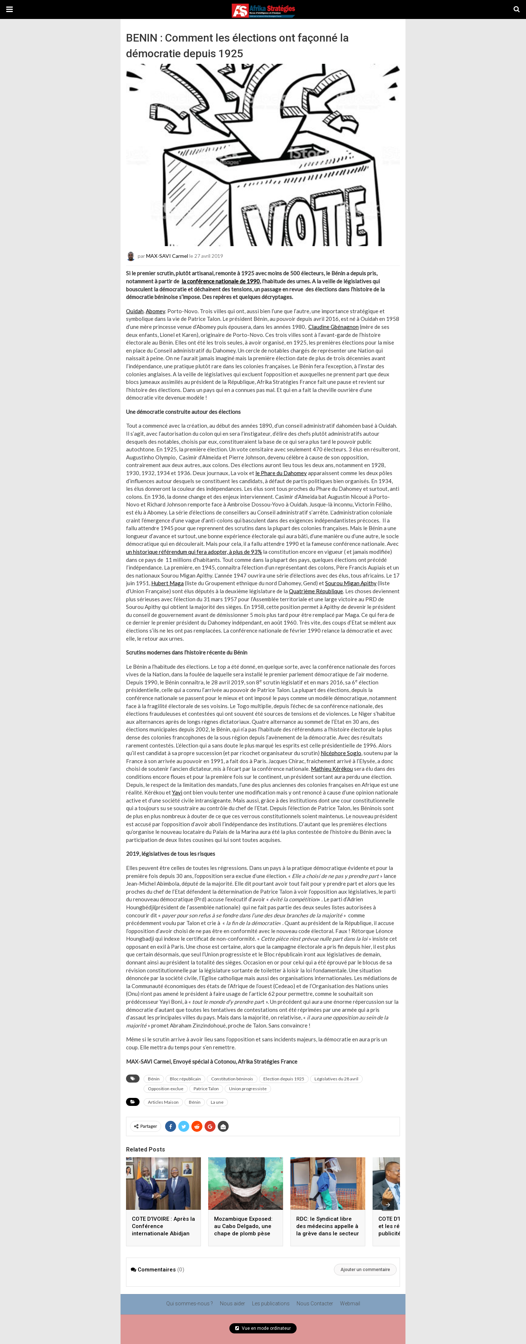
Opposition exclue (165, 1088)
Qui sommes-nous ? (189, 1303)
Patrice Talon (206, 1088)
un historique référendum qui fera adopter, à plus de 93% (194, 551)
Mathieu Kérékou (332, 768)
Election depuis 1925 (283, 1078)
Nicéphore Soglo (341, 753)
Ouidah (135, 311)
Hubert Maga (167, 583)
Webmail (350, 1303)
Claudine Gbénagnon (333, 326)
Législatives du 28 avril (336, 1078)
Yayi (177, 792)
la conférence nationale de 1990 (221, 281)
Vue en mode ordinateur (263, 1328)
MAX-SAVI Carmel (167, 256)
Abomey (155, 311)
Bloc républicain (185, 1078)
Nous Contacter (315, 1303)
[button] (9, 9)
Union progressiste (248, 1088)
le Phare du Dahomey (281, 473)
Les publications (271, 1303)
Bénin (154, 1078)
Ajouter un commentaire (365, 1269)
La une (217, 1102)
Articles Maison (163, 1102)
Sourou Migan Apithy (351, 583)
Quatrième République (316, 591)
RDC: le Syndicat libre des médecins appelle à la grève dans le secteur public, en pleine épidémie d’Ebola (327, 1233)
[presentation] (388, 1205)
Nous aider (232, 1303)
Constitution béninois (232, 1078)
